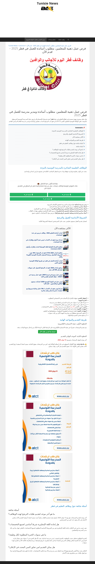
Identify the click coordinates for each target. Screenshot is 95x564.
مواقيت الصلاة (61, 39)
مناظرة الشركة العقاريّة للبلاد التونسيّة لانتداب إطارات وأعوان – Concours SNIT (44, 248)
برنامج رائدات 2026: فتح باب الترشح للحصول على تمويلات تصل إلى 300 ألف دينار (45, 269)
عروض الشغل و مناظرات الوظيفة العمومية (35, 39)
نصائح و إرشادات (52, 39)
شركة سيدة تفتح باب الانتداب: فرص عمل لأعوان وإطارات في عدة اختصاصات (44, 241)
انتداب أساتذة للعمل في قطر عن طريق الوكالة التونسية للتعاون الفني (45, 262)
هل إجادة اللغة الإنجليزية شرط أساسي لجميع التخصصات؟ (66, 153)
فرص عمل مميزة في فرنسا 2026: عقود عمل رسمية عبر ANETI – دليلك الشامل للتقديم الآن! (45, 276)
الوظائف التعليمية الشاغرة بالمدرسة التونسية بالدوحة (67, 131)
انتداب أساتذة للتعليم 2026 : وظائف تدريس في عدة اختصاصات (47, 234)
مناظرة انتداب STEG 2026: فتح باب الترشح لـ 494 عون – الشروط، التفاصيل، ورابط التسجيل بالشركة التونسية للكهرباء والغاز (44, 255)
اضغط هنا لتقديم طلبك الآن (47, 332)
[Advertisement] (47, 25)
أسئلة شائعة (79, 146)
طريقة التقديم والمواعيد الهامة (74, 140)
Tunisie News (47, 3)
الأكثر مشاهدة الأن (77, 137)
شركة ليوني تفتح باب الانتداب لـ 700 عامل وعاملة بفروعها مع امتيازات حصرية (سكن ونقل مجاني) (44, 290)
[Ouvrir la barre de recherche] (68, 39)
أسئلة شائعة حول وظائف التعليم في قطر (71, 143)
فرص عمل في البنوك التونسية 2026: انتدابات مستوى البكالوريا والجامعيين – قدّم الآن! (46, 283)
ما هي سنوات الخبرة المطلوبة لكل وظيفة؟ (70, 156)
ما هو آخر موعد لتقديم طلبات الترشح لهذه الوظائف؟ (67, 149)
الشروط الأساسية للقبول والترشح (73, 134)
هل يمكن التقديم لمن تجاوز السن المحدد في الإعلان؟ (67, 159)
